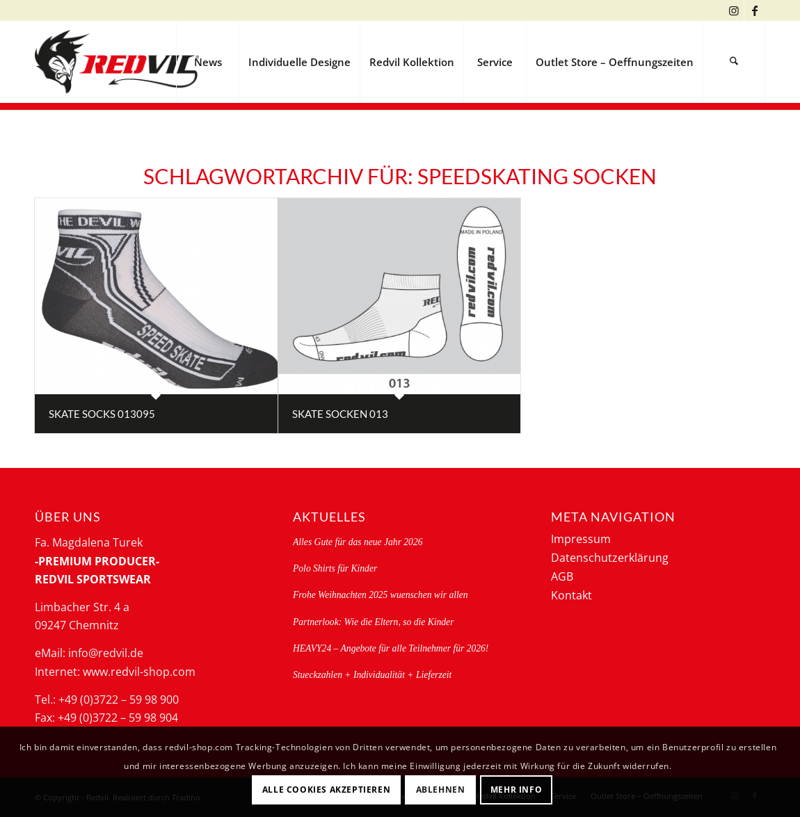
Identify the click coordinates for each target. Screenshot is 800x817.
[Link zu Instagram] (733, 10)
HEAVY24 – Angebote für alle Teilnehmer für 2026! (390, 648)
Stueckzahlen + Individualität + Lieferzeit (372, 675)
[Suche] (734, 62)
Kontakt (571, 595)
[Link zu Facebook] (754, 10)
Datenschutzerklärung (610, 557)
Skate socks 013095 (102, 413)
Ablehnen (440, 789)
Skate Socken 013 (340, 413)
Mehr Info (516, 789)
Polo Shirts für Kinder (335, 568)
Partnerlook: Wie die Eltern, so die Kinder (373, 622)
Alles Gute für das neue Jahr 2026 (358, 542)
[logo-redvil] (117, 62)
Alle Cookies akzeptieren (326, 789)
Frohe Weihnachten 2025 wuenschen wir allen (380, 595)
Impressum (581, 539)
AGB (562, 576)
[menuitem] (207, 62)
